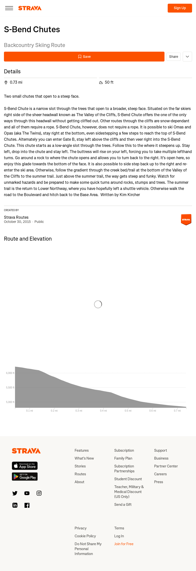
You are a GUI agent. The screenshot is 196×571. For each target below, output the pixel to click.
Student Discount (128, 479)
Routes (80, 474)
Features (82, 450)
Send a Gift (122, 504)
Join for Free (123, 543)
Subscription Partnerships (124, 469)
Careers (160, 474)
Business (161, 458)
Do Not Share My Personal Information (88, 548)
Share (173, 56)
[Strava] (30, 8)
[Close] (9, 8)
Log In (119, 536)
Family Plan (123, 458)
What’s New (84, 458)
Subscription (124, 450)
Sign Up (180, 8)
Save (84, 56)
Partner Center (166, 466)
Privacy (81, 528)
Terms (119, 528)
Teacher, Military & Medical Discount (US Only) (129, 491)
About (79, 481)
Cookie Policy (85, 536)
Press (158, 481)
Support (160, 450)
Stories (80, 466)
